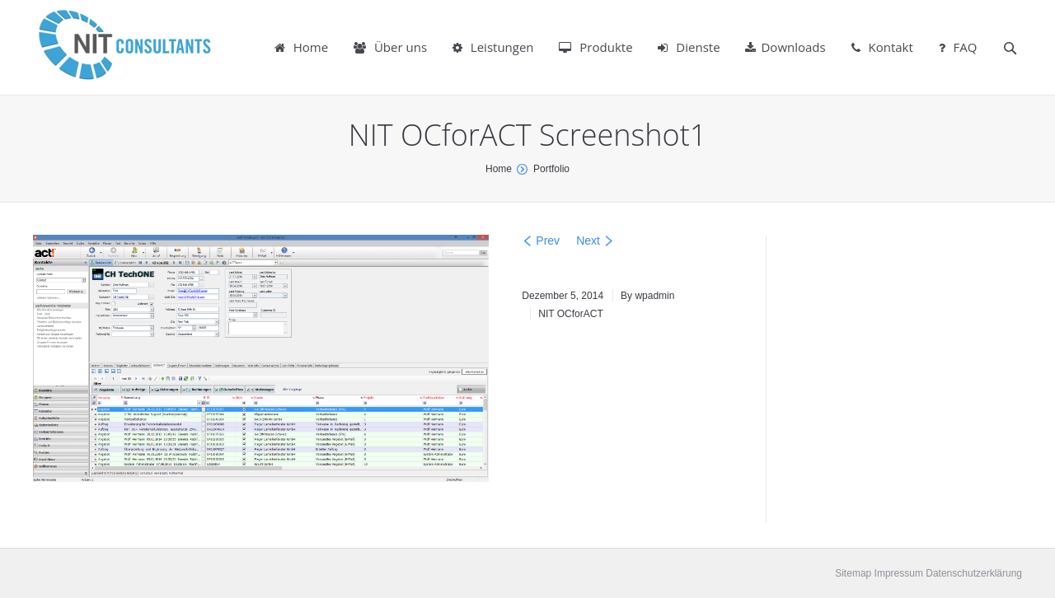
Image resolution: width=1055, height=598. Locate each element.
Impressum (897, 573)
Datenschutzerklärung (972, 573)
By (647, 295)
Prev (548, 240)
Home (498, 169)
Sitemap (853, 573)
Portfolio (551, 169)
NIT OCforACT (570, 314)
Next (588, 240)
